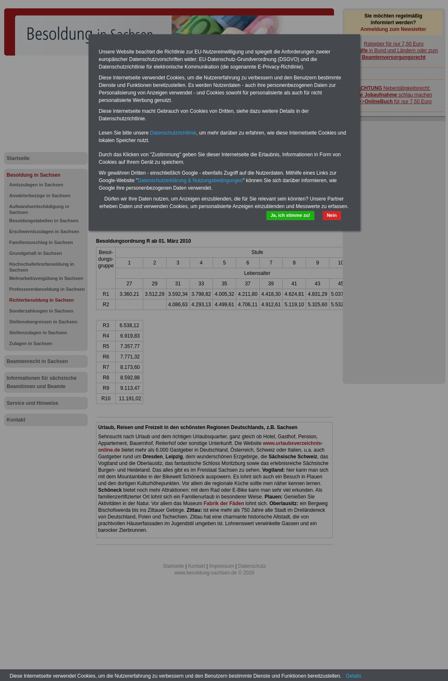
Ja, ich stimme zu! (290, 215)
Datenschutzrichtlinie (173, 133)
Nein (332, 215)
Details (354, 676)
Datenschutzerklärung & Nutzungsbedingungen (190, 180)
